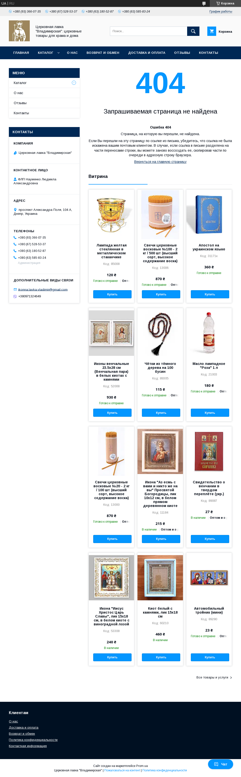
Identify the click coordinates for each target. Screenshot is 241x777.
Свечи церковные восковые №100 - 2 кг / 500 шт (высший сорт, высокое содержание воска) (160, 253)
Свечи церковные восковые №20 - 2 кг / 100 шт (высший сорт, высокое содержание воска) (111, 490)
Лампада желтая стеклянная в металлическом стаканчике (111, 251)
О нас (72, 53)
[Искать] (193, 31)
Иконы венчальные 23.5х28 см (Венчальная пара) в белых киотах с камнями (111, 371)
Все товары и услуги (212, 677)
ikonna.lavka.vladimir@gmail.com (43, 289)
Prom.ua (142, 766)
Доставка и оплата (146, 53)
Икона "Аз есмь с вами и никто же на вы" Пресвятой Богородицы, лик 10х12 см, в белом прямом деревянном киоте (160, 494)
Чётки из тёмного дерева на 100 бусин (160, 368)
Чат (220, 764)
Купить (112, 294)
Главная (21, 53)
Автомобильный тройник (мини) (209, 610)
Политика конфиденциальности (33, 740)
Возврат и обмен (103, 53)
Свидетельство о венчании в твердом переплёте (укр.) (209, 488)
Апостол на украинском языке (209, 247)
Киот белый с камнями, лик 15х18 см (160, 612)
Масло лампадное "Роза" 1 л (209, 366)
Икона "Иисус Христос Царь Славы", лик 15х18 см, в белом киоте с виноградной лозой (111, 616)
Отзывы (182, 53)
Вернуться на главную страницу (160, 162)
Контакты (208, 53)
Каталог (45, 53)
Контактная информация (28, 746)
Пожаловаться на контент (122, 770)
